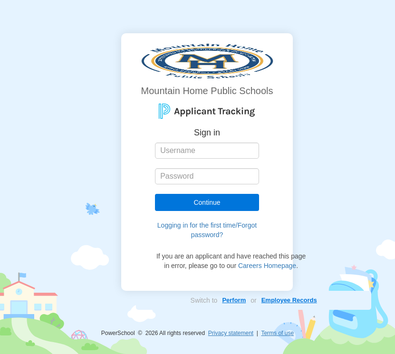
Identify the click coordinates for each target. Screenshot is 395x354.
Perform (234, 300)
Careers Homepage (267, 265)
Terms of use (277, 333)
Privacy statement (230, 333)
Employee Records (289, 300)
